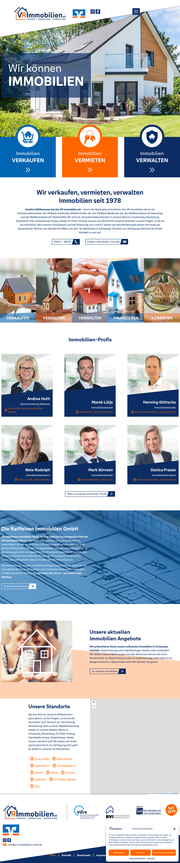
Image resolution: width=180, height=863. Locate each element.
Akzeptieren (118, 852)
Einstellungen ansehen (164, 852)
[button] (174, 829)
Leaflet (152, 793)
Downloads (83, 855)
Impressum (151, 858)
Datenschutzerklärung (138, 858)
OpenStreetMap (164, 793)
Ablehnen (140, 852)
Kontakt (66, 855)
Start (53, 855)
